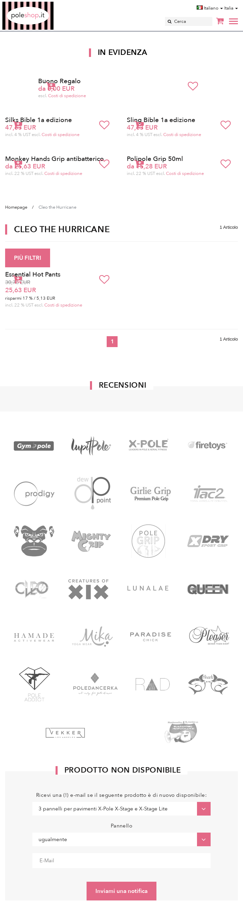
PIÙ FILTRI (27, 258)
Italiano (210, 8)
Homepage (16, 207)
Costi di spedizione (67, 96)
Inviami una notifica (121, 891)
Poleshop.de (44, 4)
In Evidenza (123, 52)
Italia (231, 8)
